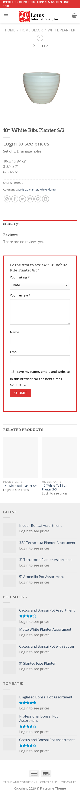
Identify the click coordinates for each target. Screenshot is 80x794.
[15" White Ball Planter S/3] (20, 457)
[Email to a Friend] (30, 198)
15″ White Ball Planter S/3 (20, 486)
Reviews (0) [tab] (11, 224)
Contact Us (49, 782)
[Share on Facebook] (14, 198)
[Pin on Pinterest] (37, 198)
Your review (20, 295)
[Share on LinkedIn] (45, 198)
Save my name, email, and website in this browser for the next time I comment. (40, 378)
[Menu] (5, 15)
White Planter (61, 30)
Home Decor (31, 30)
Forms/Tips (69, 782)
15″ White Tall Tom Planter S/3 (55, 487)
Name (14, 332)
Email (14, 352)
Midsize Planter (28, 189)
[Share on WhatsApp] (7, 198)
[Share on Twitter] (22, 198)
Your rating (20, 277)
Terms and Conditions (20, 782)
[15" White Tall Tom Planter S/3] (59, 457)
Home (10, 30)
